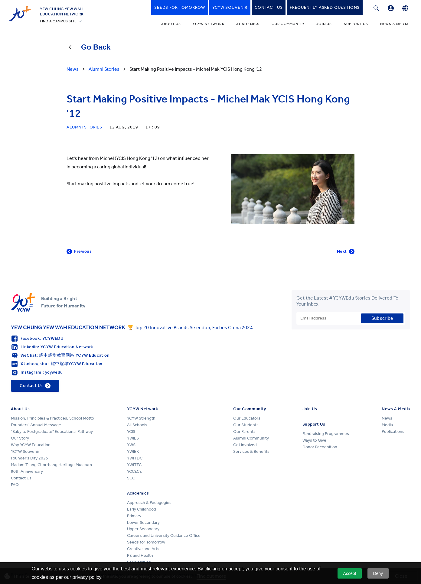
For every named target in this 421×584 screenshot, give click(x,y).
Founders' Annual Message (36, 424)
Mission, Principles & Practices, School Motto (52, 418)
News (387, 418)
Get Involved (245, 444)
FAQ (15, 484)
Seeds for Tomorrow (146, 542)
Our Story (20, 438)
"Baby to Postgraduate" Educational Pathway (52, 431)
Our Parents (244, 431)
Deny (378, 573)
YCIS (131, 431)
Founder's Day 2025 (29, 458)
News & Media (394, 24)
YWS (131, 444)
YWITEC (134, 464)
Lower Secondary (143, 522)
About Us (171, 24)
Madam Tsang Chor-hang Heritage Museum (51, 464)
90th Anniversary (27, 471)
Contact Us (21, 478)
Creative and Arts (143, 548)
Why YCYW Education (31, 444)
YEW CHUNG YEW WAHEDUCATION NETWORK (62, 11)
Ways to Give (314, 440)
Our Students (246, 424)
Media (387, 424)
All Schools (137, 424)
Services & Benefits (251, 451)
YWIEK (133, 451)
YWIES (133, 438)
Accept (349, 573)
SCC (131, 478)
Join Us (324, 24)
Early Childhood (141, 509)
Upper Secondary (143, 528)
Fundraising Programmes (325, 433)
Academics (248, 24)
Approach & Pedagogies (149, 502)
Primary (134, 515)
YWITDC (134, 458)
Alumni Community (251, 438)
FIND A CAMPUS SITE (58, 21)
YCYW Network (208, 24)
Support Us (356, 24)
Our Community (288, 24)
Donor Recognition (319, 446)
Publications (393, 431)
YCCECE (134, 471)
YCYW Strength (141, 418)
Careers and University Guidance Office (164, 535)
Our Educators (246, 418)
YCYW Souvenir (25, 451)
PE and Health (140, 555)
